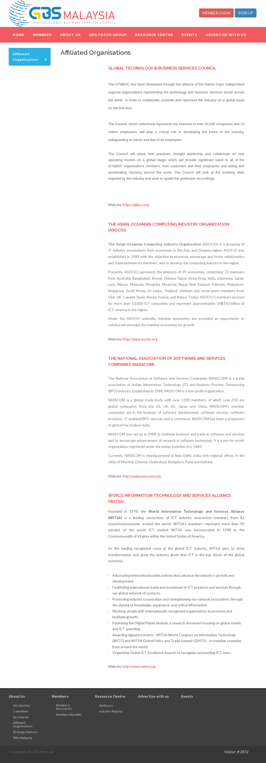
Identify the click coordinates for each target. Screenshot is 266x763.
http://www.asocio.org (140, 339)
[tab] (30, 57)
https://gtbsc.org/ (136, 205)
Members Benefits (69, 714)
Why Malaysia (22, 737)
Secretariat (21, 717)
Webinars (106, 705)
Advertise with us (153, 696)
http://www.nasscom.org (142, 476)
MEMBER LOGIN (216, 13)
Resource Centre (110, 696)
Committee (20, 711)
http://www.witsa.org (139, 666)
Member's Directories (64, 706)
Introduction (21, 705)
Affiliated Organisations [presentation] (30, 57)
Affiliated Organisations (23, 724)
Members (60, 696)
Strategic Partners (25, 732)
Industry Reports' (111, 711)
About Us (17, 696)
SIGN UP (245, 13)
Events (187, 696)
